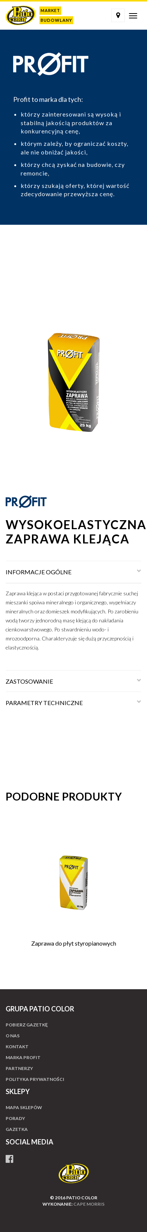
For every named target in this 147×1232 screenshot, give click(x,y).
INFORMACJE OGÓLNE (38, 571)
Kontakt (17, 1046)
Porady (15, 1118)
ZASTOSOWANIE (29, 681)
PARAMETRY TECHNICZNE (44, 702)
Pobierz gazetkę (27, 1025)
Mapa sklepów (24, 1107)
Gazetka (17, 1129)
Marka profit (23, 1057)
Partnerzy (19, 1068)
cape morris (89, 1204)
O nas (13, 1035)
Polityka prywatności (35, 1079)
